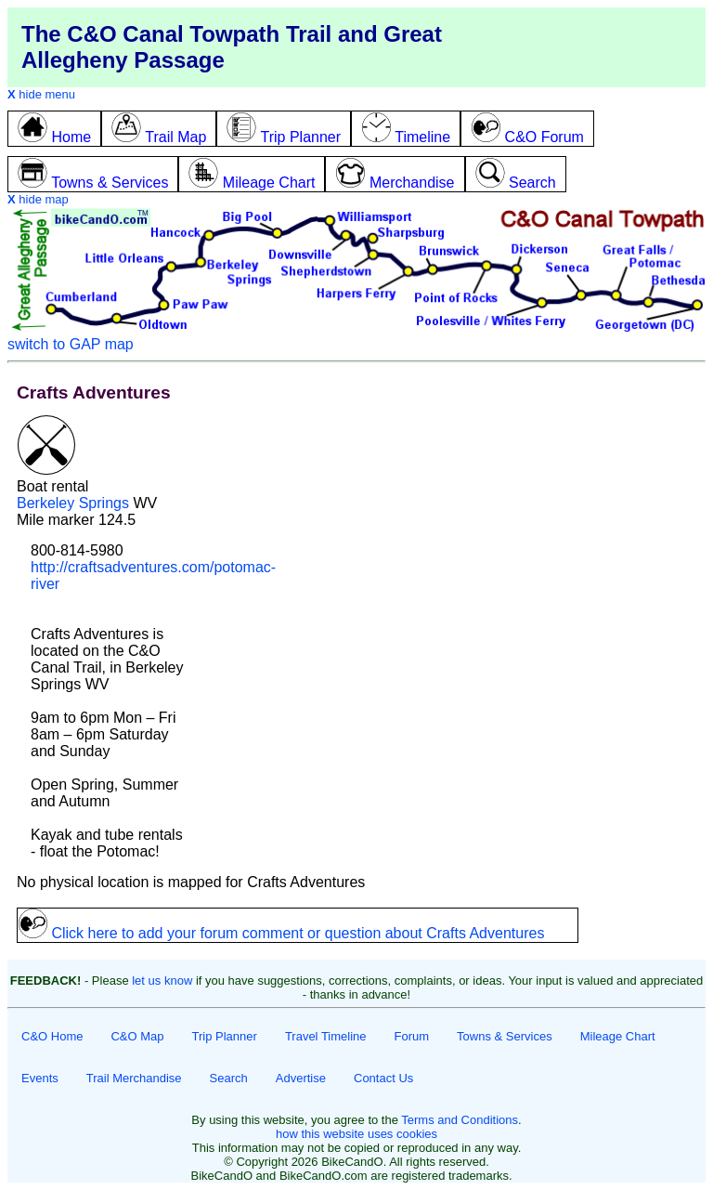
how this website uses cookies (356, 1134)
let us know (162, 980)
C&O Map (136, 1036)
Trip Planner (224, 1036)
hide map (38, 199)
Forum (412, 1036)
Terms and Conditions (459, 1120)
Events (39, 1078)
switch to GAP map (70, 344)
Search (229, 1078)
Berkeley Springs (73, 503)
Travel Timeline (326, 1036)
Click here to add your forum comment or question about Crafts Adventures (281, 933)
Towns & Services (504, 1036)
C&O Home (52, 1036)
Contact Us (383, 1078)
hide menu (41, 94)
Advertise (301, 1078)
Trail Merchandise (134, 1078)
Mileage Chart (617, 1036)
